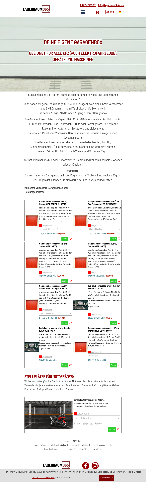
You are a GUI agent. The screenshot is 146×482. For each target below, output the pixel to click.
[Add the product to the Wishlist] (70, 238)
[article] (48, 220)
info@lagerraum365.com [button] (111, 5)
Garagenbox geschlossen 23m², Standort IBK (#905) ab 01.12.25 (53, 287)
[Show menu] (82, 12)
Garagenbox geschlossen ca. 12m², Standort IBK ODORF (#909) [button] (103, 329)
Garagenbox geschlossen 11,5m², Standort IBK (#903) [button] (53, 245)
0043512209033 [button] (88, 5)
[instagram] (95, 465)
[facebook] (85, 465)
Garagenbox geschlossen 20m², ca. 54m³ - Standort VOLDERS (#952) (103, 202)
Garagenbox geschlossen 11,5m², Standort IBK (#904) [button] (102, 245)
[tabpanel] (87, 5)
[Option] (55, 229)
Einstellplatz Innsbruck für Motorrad (90, 399)
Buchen (64, 238)
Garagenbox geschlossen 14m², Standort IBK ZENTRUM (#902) (53, 202)
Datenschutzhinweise (43, 477)
